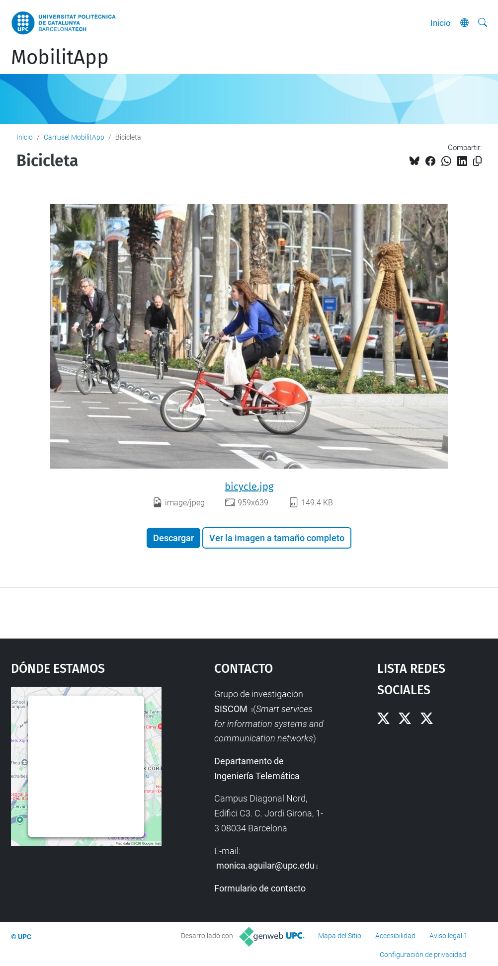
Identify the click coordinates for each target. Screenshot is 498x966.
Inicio (440, 23)
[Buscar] (482, 22)
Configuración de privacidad (423, 955)
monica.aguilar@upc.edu (265, 865)
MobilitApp (60, 58)
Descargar (173, 538)
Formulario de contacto (260, 888)
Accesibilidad (395, 936)
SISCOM (231, 709)
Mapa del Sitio (339, 936)
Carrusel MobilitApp (74, 137)
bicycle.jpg (249, 486)
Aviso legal (445, 936)
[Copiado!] (477, 161)
